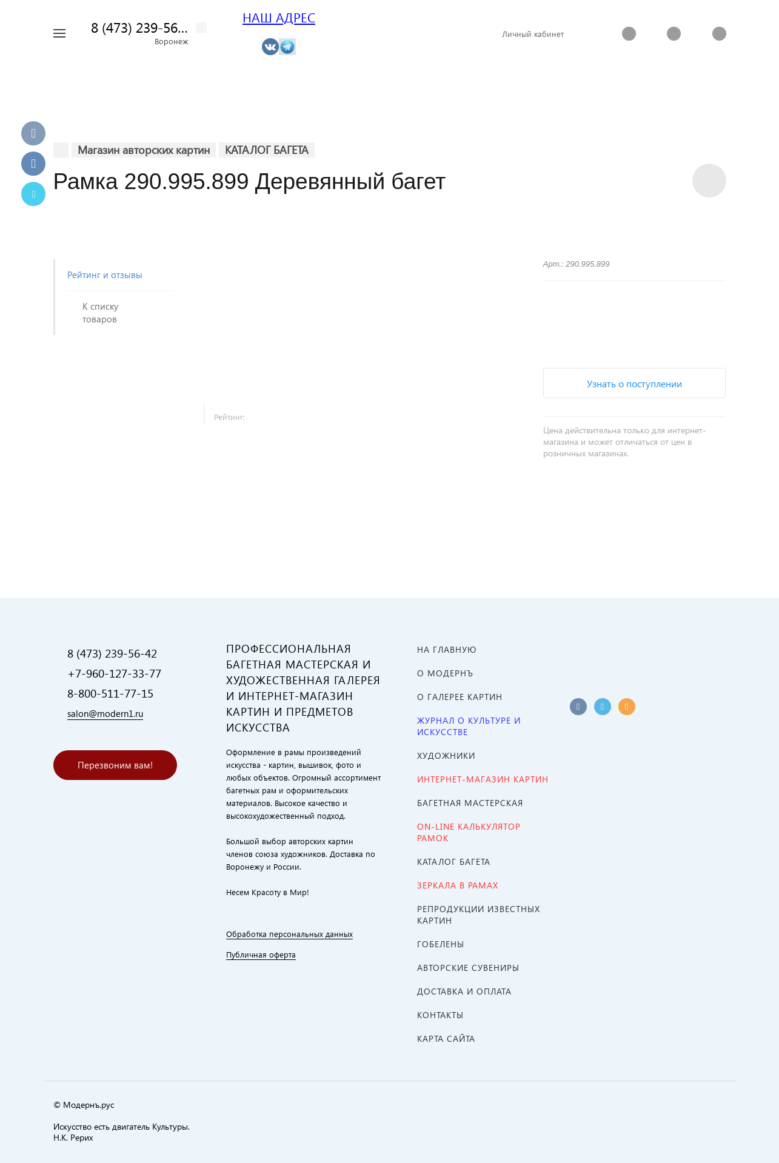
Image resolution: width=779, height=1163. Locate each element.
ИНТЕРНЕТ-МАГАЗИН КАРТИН (483, 779)
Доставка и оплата (464, 991)
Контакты (440, 1015)
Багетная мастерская (470, 802)
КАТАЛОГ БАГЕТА (453, 861)
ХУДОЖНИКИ (446, 755)
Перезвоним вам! (115, 765)
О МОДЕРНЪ (445, 673)
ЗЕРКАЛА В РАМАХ (457, 885)
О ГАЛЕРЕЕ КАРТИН (460, 696)
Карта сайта (446, 1038)
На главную (446, 649)
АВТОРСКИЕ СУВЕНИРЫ (468, 967)
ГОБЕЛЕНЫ (440, 944)
